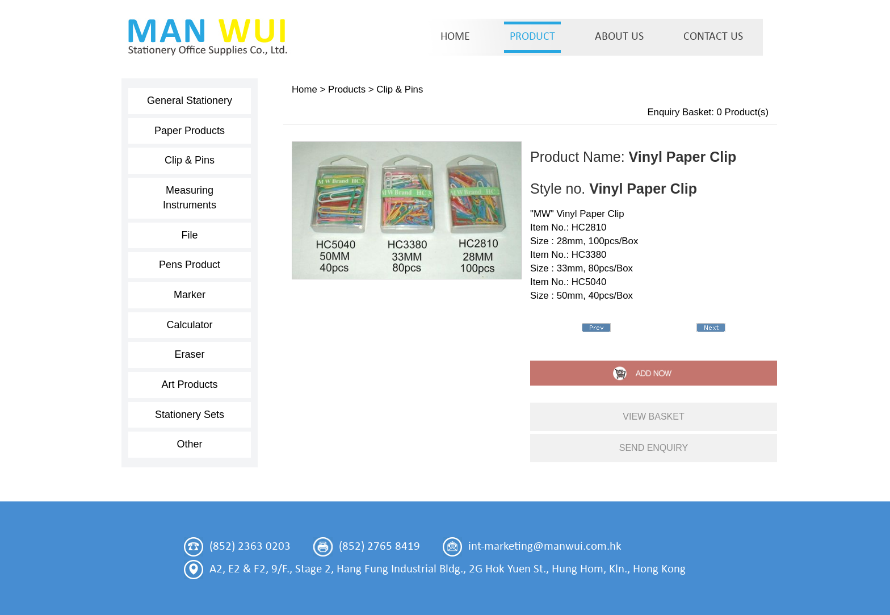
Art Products (189, 384)
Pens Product (189, 264)
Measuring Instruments (189, 198)
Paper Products (189, 130)
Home (304, 89)
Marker (189, 294)
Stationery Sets (189, 414)
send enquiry (654, 448)
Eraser (189, 354)
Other (189, 444)
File (189, 235)
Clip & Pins (190, 160)
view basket (653, 416)
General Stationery (189, 100)
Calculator (189, 324)
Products (347, 89)
